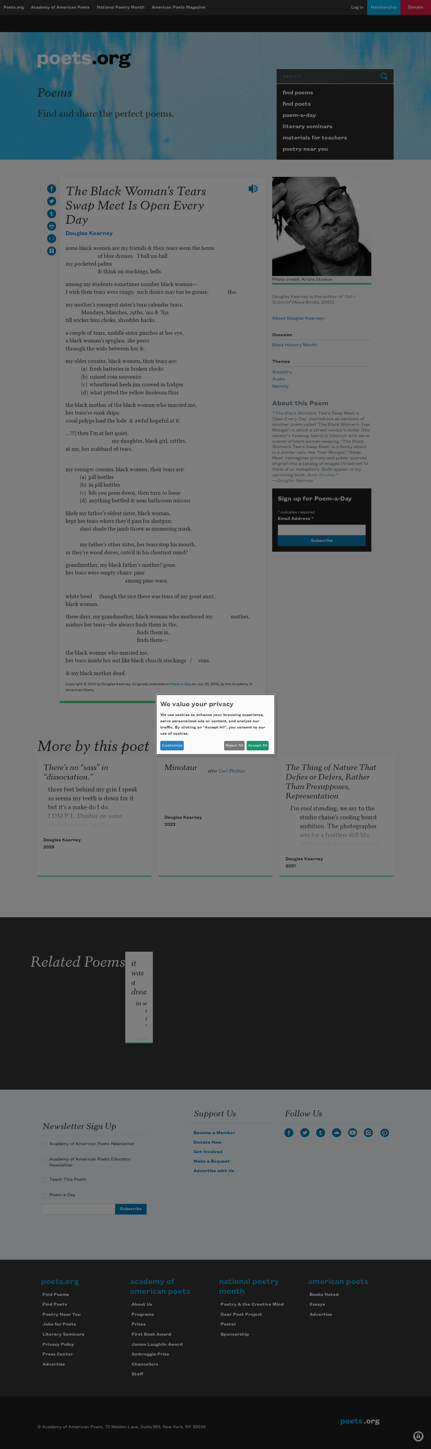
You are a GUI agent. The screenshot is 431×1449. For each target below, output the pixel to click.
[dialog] (215, 724)
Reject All (234, 745)
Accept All (257, 745)
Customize (172, 745)
